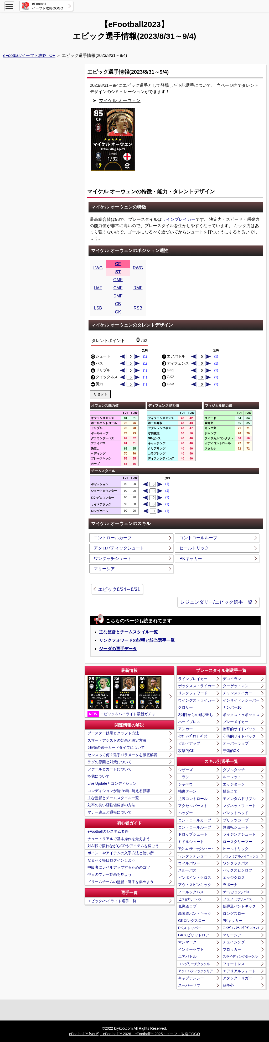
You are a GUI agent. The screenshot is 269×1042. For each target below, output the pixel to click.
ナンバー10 (232, 707)
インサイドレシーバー (241, 700)
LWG (97, 268)
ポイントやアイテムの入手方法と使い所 (120, 853)
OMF (118, 279)
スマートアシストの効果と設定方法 (116, 740)
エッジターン (234, 784)
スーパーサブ (189, 985)
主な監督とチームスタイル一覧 (128, 632)
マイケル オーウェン (120, 100)
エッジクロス (234, 877)
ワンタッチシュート (113, 558)
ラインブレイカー (178, 219)
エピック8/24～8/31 (119, 589)
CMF (118, 288)
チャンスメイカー (237, 693)
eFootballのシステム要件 (107, 831)
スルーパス (187, 870)
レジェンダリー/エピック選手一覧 (216, 602)
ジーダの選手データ (118, 648)
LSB (98, 308)
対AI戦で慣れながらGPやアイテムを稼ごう (123, 846)
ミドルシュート (191, 842)
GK (118, 312)
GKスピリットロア (193, 935)
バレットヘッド (236, 813)
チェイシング (234, 942)
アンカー (185, 729)
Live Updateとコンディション (112, 783)
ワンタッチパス (236, 863)
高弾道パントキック (194, 913)
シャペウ (185, 784)
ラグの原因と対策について (109, 762)
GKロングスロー (191, 920)
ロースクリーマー (237, 842)
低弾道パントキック (239, 906)
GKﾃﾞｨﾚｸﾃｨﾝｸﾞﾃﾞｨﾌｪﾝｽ (241, 928)
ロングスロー (234, 913)
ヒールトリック (194, 548)
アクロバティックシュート (119, 548)
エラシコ (185, 777)
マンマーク (187, 942)
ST (118, 272)
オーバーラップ (236, 743)
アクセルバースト (193, 806)
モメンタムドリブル (239, 799)
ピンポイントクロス (194, 877)
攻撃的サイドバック (239, 729)
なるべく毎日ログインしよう (111, 860)
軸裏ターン (187, 791)
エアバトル (187, 956)
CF (118, 263)
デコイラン (232, 679)
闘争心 (228, 985)
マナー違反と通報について (109, 812)
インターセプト (191, 949)
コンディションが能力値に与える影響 (118, 791)
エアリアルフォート (239, 971)
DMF (118, 296)
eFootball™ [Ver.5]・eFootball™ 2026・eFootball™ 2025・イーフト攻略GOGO (134, 1034)
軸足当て (230, 791)
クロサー (185, 707)
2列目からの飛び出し (195, 715)
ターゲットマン (236, 686)
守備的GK (231, 751)
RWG (138, 268)
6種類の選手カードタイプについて (116, 747)
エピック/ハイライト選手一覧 (111, 901)
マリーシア (104, 569)
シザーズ (185, 770)
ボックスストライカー (196, 686)
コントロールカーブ (113, 538)
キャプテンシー (191, 978)
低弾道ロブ (187, 906)
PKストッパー (189, 928)
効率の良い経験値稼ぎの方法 (111, 805)
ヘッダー (185, 813)
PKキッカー (190, 558)
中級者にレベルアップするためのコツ (118, 867)
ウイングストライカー (196, 700)
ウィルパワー (189, 863)
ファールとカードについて (109, 769)
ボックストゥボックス (241, 715)
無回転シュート (236, 827)
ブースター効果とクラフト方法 (113, 733)
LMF (98, 288)
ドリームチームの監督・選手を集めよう (120, 882)
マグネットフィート (239, 806)
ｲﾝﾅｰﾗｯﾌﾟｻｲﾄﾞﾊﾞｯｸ (193, 736)
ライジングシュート (239, 834)
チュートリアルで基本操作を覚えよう (118, 839)
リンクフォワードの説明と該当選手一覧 (137, 640)
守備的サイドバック (239, 736)
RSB (138, 308)
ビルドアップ (189, 743)
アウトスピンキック (194, 885)
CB (118, 304)
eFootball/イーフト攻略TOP (29, 55)
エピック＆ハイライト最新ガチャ (124, 696)
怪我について (98, 776)
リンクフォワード (193, 693)
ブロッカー (232, 949)
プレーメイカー (236, 722)
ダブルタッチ (234, 770)
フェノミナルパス (237, 899)
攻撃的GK (186, 751)
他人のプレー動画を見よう (109, 874)
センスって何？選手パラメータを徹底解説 (122, 755)
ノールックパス (191, 892)
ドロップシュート (193, 834)
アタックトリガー (237, 978)
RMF (138, 288)
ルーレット (232, 777)
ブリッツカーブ (236, 820)
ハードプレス (189, 722)
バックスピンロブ (237, 870)
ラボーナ (230, 885)
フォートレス (234, 964)
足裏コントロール (193, 799)
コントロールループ (198, 538)
